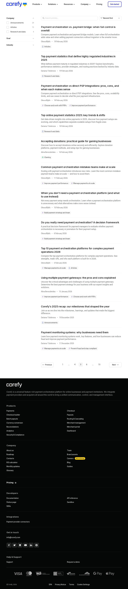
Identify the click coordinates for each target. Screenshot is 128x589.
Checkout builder (13, 415)
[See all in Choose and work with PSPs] (54, 105)
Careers (76, 458)
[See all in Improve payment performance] (82, 105)
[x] (14, 545)
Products (37, 4)
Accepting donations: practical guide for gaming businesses (76, 141)
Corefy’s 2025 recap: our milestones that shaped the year (75, 306)
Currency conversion (14, 423)
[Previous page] (47, 364)
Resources (69, 4)
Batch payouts (12, 419)
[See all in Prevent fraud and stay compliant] (83, 348)
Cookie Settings (83, 585)
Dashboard (71, 431)
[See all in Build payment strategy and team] (56, 212)
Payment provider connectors (18, 522)
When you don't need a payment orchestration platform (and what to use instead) (80, 195)
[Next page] (115, 364)
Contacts (10, 458)
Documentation (12, 498)
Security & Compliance (15, 435)
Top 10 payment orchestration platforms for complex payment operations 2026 (77, 250)
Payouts (70, 415)
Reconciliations (12, 427)
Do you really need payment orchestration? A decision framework (80, 222)
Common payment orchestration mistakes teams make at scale (78, 167)
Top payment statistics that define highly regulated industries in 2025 (78, 58)
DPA (50, 585)
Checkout (71, 411)
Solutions (53, 4)
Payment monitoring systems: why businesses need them (74, 332)
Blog (68, 462)
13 (99, 364)
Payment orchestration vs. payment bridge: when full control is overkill (78, 28)
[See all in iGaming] (46, 157)
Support (9, 562)
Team (69, 450)
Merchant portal (73, 427)
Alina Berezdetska (48, 152)
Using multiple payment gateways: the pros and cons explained (78, 277)
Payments (10, 411)
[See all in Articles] (46, 46)
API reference (72, 498)
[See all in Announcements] (50, 322)
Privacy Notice (60, 585)
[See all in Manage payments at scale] (83, 183)
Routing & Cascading (75, 419)
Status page (11, 502)
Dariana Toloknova (48, 71)
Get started (114, 4)
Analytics (10, 431)
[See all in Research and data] (50, 76)
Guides (70, 466)
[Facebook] (9, 545)
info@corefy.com (13, 537)
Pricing (99, 4)
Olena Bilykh (45, 41)
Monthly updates (13, 466)
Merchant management (76, 423)
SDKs (8, 506)
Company (85, 4)
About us (10, 450)
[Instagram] (36, 545)
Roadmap (10, 454)
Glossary (10, 470)
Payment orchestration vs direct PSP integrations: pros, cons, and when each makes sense (80, 87)
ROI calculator (12, 462)
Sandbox (70, 502)
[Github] (20, 545)
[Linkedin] (31, 545)
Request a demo (73, 562)
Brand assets (72, 454)
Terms (71, 585)
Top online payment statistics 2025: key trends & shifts (73, 115)
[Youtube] (25, 545)
